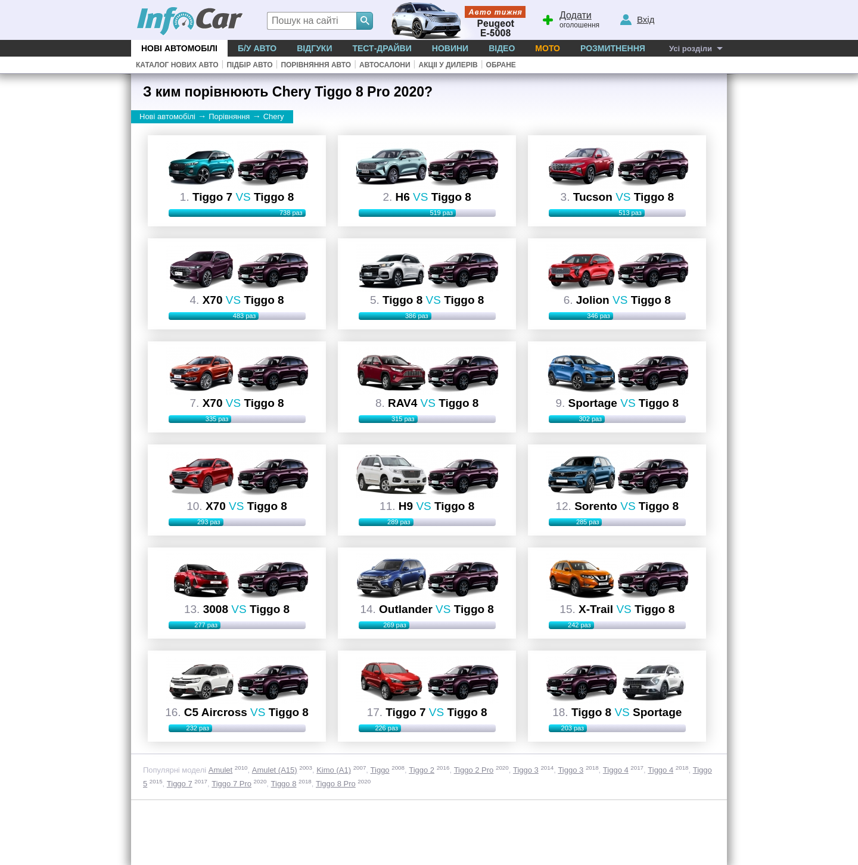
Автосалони (384, 65)
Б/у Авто (257, 48)
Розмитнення (612, 48)
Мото (547, 48)
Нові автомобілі (179, 48)
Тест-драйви (381, 48)
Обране (501, 65)
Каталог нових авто (177, 65)
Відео (502, 48)
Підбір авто (249, 65)
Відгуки (314, 48)
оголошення (570, 18)
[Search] (364, 21)
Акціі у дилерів (447, 65)
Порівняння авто (316, 65)
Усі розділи (690, 48)
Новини (450, 48)
